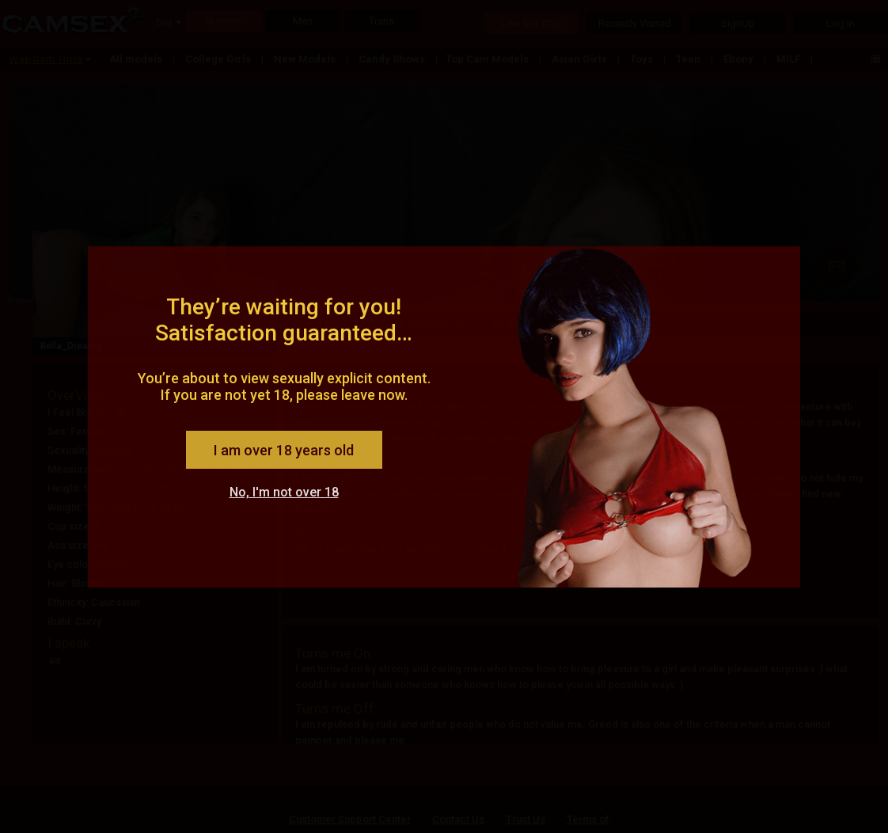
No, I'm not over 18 (284, 492)
